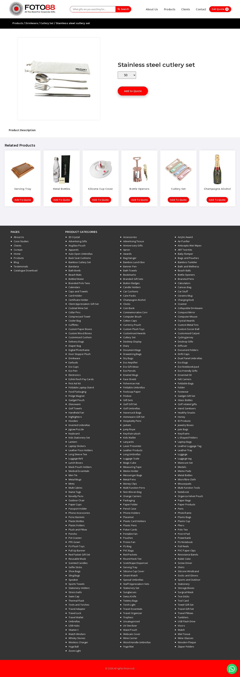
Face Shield (129, 379)
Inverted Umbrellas (79, 425)
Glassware (75, 404)
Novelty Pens (76, 496)
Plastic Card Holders (134, 521)
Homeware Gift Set (134, 416)
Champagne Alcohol (134, 300)
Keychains (184, 433)
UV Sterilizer (130, 625)
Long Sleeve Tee (78, 454)
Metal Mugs (75, 479)
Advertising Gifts (78, 241)
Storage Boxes (186, 588)
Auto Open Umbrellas (81, 253)
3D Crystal (74, 237)
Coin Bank (129, 308)
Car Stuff (183, 291)
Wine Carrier (130, 638)
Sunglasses (129, 592)
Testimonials (21, 266)
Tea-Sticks (183, 596)
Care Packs (129, 295)
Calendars (74, 287)
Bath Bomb (75, 270)
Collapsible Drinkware (190, 308)
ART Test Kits (185, 249)
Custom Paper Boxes (80, 329)
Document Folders (188, 350)
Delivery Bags (76, 341)
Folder (181, 387)
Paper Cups (75, 504)
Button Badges (131, 283)
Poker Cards (130, 529)
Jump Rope (129, 429)
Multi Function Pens (134, 487)
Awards (127, 253)
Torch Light (129, 604)
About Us (152, 9)
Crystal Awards (186, 320)
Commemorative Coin (135, 312)
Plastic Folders (77, 525)
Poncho (73, 533)
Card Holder (75, 295)
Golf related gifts (187, 404)
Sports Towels (77, 584)
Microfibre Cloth (187, 479)
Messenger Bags (132, 475)
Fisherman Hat (131, 383)
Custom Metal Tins (188, 324)
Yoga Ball (74, 646)
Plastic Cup (184, 521)
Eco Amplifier (130, 362)
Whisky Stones (77, 638)
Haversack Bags (132, 412)
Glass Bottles (185, 400)
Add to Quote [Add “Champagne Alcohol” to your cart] (217, 199)
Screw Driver (185, 563)
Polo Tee (183, 529)
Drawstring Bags (132, 354)
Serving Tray (130, 567)
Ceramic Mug (185, 295)
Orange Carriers (132, 496)
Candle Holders (132, 287)
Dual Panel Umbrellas (190, 358)
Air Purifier (184, 241)
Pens (181, 508)
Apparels (74, 249)
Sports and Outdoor (189, 579)
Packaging (129, 500)
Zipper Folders (186, 646)
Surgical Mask (185, 592)
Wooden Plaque (187, 642)
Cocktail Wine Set (78, 308)
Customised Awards (134, 333)
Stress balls (75, 592)
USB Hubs (74, 625)
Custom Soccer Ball (188, 329)
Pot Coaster (75, 537)
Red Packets (130, 554)
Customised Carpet (188, 333)
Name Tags (75, 492)
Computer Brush (132, 316)
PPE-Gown (74, 542)
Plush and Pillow (78, 529)
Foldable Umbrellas (134, 387)
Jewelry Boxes (186, 425)
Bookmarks (129, 274)
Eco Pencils (129, 370)
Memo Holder (130, 471)
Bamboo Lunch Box (134, 262)
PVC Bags (128, 550)
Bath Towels (130, 270)
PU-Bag (127, 546)
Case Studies (21, 241)
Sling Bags (74, 575)
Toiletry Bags (130, 600)
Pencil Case (129, 508)
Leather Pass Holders (81, 450)
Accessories (130, 237)
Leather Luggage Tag (189, 446)
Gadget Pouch (77, 400)
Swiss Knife (129, 596)
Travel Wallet (76, 617)
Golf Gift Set (130, 404)
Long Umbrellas (132, 454)
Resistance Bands (188, 554)
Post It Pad (184, 533)
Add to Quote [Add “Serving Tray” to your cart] (22, 199)
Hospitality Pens (132, 421)
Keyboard (74, 433)
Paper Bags (184, 500)
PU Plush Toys (77, 546)
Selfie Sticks (75, 567)
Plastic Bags (184, 517)
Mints (72, 483)
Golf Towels (75, 408)
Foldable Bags (186, 383)
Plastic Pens (130, 525)
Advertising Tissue (133, 241)
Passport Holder (78, 508)
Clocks (127, 304)
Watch (181, 629)
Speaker (73, 579)
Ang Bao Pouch (77, 245)
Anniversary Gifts (133, 245)
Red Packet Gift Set (79, 554)
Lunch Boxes (76, 462)
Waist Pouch (130, 629)
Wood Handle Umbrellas (137, 642)
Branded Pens (186, 279)
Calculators (184, 283)
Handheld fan (76, 412)
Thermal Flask (76, 600)
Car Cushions (130, 291)
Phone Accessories (79, 512)
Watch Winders (77, 634)
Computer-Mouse (187, 316)
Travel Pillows (185, 613)
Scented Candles (78, 563)
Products (170, 9)
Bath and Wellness (188, 266)
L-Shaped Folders (188, 437)
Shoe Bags (75, 571)
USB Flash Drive (187, 621)
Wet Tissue (184, 634)
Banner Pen (130, 266)
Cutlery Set (46, 23)
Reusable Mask (77, 558)
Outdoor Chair (77, 500)
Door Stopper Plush (80, 354)
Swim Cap (74, 596)
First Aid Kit (75, 383)
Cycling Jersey (185, 337)
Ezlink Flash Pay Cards (81, 379)
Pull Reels (183, 546)
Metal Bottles (185, 475)
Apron (126, 249)
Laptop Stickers (77, 446)
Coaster (182, 304)
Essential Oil (185, 375)
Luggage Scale (131, 458)
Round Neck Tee (132, 558)
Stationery (184, 584)
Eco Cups (74, 366)
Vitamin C (74, 629)
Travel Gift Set (186, 609)
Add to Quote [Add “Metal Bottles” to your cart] (61, 199)
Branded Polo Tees (79, 283)
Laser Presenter (132, 446)
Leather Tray (185, 450)
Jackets (127, 425)
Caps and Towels (78, 291)
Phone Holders (131, 512)
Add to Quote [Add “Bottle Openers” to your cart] (139, 199)
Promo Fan (129, 542)
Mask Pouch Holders (80, 467)
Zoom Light (75, 650)
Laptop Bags (185, 441)
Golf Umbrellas (131, 408)
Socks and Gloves (188, 575)
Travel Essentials (132, 609)
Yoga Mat (128, 646)
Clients (185, 9)
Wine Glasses (185, 638)
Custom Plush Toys (134, 329)
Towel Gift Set (185, 604)
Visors (181, 625)
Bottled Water (76, 279)
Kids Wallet (129, 437)
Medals (182, 467)
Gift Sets (128, 400)
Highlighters (75, 416)
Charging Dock (186, 300)
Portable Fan (130, 533)
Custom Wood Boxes (80, 333)
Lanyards (128, 441)
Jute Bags (183, 429)
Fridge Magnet (77, 396)
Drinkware (31, 23)
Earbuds (73, 362)
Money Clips (130, 483)
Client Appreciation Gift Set (84, 304)
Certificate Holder (78, 300)
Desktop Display (132, 341)
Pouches (128, 537)
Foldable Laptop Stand (81, 387)
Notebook (183, 492)
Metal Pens (129, 479)
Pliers (181, 525)
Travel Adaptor (77, 609)
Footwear (183, 391)
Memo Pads (184, 471)
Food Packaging (77, 391)
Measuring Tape (132, 467)
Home (17, 253)
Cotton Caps (130, 320)
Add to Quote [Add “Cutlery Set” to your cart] (178, 199)
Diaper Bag (75, 345)
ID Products (184, 421)
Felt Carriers (184, 379)
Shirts (181, 567)
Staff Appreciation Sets (136, 584)
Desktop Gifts (185, 341)
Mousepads (184, 483)
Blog (16, 262)
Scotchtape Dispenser (135, 563)
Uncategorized (131, 621)
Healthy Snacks (186, 412)
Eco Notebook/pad (188, 366)
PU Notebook (185, 542)
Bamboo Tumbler (187, 262)
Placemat (128, 517)
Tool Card (183, 600)
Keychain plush (131, 433)
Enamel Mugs (130, 375)
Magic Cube (129, 462)
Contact (201, 9)
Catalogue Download (25, 270)
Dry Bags (128, 358)
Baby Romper (185, 253)
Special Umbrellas (133, 579)
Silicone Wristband (188, 571)
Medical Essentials (79, 471)
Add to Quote (133, 91)
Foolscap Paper (132, 391)
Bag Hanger (129, 258)
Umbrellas (74, 621)
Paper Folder (130, 504)
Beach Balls (184, 270)
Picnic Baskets (77, 517)
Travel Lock (75, 613)
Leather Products (133, 450)
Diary (126, 345)
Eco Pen (73, 370)
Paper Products (186, 504)
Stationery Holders (79, 588)
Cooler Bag (75, 320)
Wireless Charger (78, 642)
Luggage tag (184, 458)
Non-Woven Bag (132, 492)
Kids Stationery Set (79, 437)
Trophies (128, 617)
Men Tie (73, 475)
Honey (181, 416)
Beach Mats (75, 274)
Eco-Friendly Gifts (187, 370)
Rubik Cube (184, 558)
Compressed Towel (79, 316)
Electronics (75, 375)
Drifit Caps (184, 354)
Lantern (73, 441)
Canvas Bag (184, 287)
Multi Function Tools (189, 487)
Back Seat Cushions (80, 258)
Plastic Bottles (76, 521)
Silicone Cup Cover (133, 571)
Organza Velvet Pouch (190, 496)
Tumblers (183, 617)
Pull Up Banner (77, 550)
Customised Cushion (80, 337)
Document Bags (132, 350)
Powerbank (184, 537)
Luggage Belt (76, 458)
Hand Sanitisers (187, 408)
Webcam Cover (131, 634)
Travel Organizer (132, 613)
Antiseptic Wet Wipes (189, 245)
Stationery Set (131, 588)
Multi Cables (75, 487)
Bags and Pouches (188, 258)
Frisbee (127, 396)
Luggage (182, 454)
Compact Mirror (186, 312)
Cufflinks (74, 324)
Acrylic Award (185, 237)
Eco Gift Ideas (131, 366)
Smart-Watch (130, 575)
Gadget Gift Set (186, 396)
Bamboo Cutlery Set (80, 262)
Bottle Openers (186, 274)
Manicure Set (185, 462)
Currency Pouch (132, 324)
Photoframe (184, 512)
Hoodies (73, 421)
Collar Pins (74, 312)
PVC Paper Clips (187, 550)
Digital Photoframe (79, 350)
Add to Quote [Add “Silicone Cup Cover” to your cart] (100, 199)
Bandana (74, 266)
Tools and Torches (79, 604)
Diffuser (182, 345)
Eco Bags (183, 362)
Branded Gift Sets (133, 279)
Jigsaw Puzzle (76, 429)
